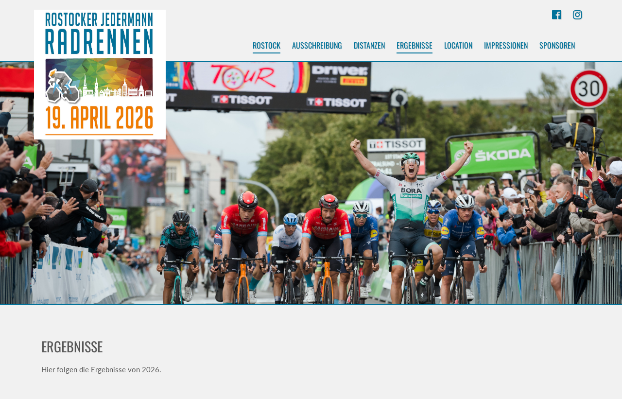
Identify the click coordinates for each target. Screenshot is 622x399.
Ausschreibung (317, 45)
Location (458, 45)
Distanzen (369, 45)
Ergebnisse (414, 46)
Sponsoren (557, 45)
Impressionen (506, 45)
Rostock (266, 46)
